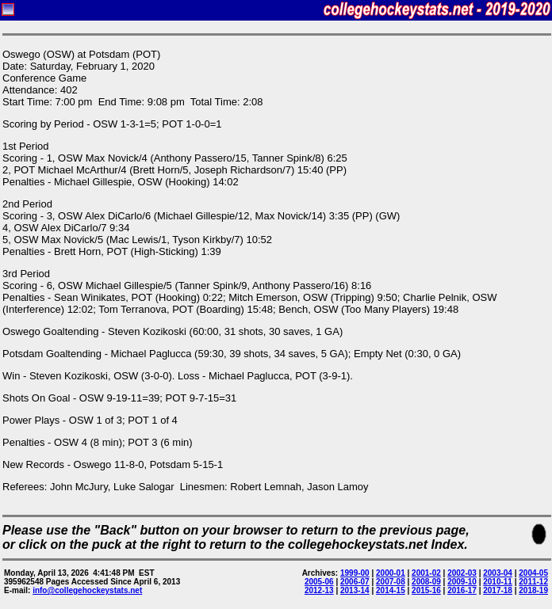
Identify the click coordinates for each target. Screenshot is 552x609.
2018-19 (533, 590)
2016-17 (462, 590)
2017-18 (497, 590)
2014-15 (390, 590)
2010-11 (497, 581)
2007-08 (390, 581)
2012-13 (319, 590)
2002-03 (462, 573)
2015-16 (426, 590)
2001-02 (426, 573)
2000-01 (390, 573)
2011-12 (533, 581)
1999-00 (355, 573)
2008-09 (426, 581)
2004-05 (533, 573)
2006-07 (355, 581)
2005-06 (319, 581)
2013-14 (355, 590)
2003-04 (497, 573)
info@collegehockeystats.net (87, 590)
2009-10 (462, 581)
